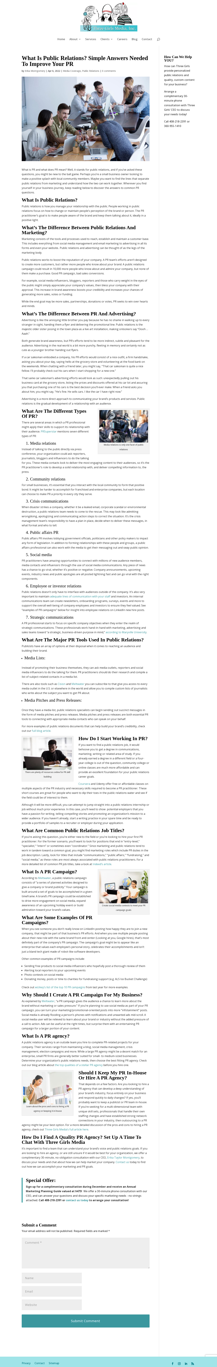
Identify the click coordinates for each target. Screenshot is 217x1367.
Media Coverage (72, 50)
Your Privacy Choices (119, 1362)
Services (90, 39)
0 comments (109, 50)
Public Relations (90, 50)
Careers (122, 39)
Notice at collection (87, 1362)
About (73, 39)
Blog (134, 39)
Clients (105, 39)
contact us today (77, 1179)
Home (61, 39)
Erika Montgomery (35, 50)
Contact (147, 39)
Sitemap (54, 1342)
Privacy (28, 1342)
